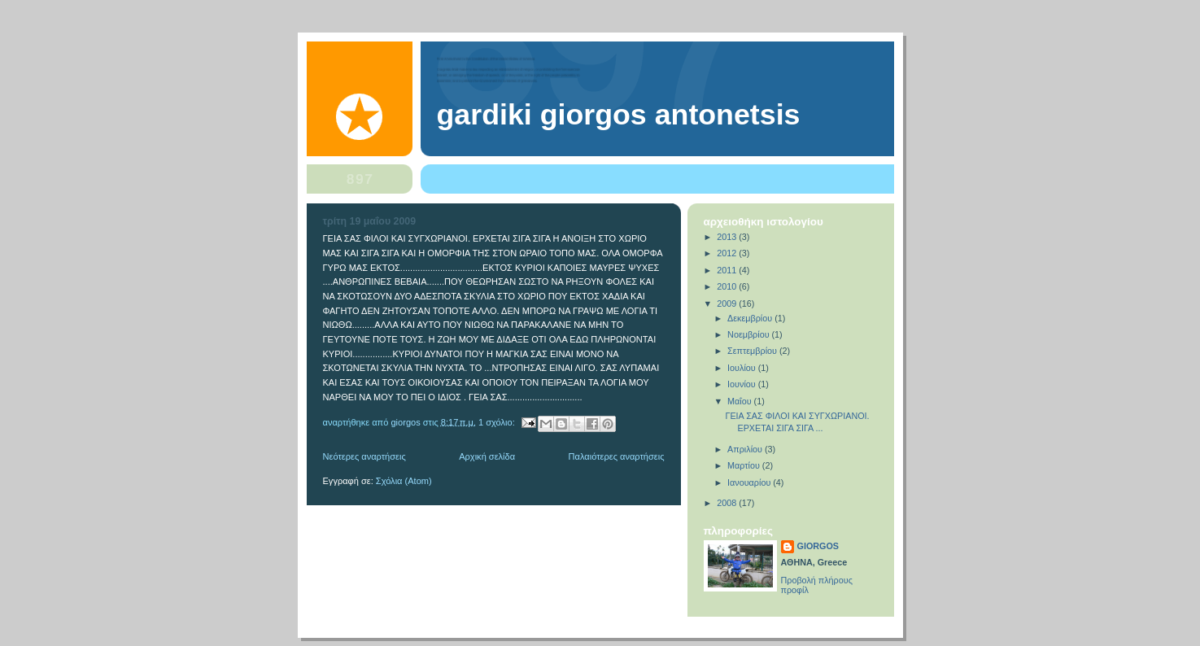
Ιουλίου (742, 368)
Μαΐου (740, 401)
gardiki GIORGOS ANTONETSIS (619, 114)
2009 (728, 303)
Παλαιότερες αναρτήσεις (617, 456)
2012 (728, 253)
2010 (728, 286)
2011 (728, 270)
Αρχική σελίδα (487, 456)
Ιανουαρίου (750, 482)
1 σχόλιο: (497, 421)
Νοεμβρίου (749, 334)
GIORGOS (818, 546)
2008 (728, 503)
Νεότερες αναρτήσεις (364, 456)
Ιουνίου (742, 384)
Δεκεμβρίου (751, 318)
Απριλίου (746, 449)
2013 (728, 237)
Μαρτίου (744, 465)
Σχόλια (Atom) (404, 481)
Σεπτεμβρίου (753, 351)
